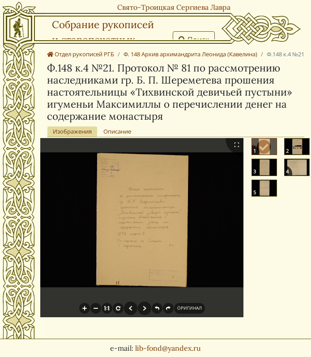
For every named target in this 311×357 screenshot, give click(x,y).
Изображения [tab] (72, 131)
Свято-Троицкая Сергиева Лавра (173, 7)
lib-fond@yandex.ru (168, 348)
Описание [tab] (117, 131)
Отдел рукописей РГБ (80, 54)
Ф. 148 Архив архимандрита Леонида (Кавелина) (190, 54)
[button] (84, 308)
